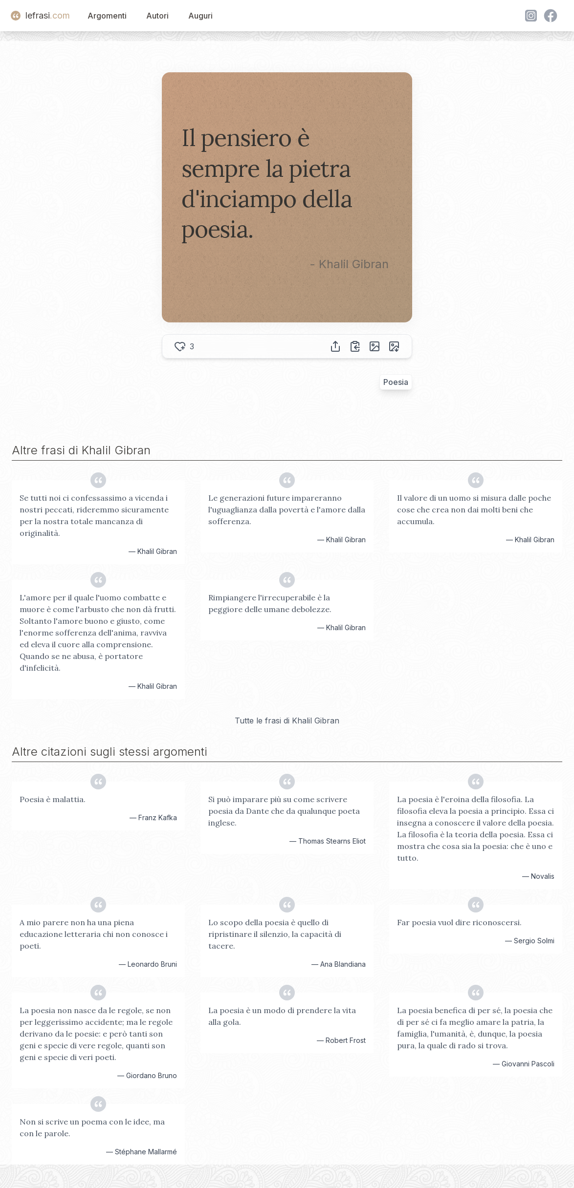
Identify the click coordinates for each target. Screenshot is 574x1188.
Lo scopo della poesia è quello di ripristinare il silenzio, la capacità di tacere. (274, 934)
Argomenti (107, 16)
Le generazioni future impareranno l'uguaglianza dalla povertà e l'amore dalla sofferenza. (286, 509)
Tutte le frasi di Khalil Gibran (287, 720)
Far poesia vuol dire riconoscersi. (459, 922)
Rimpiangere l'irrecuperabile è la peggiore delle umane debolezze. (269, 603)
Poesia (395, 382)
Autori (157, 16)
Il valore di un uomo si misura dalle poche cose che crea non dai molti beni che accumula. (474, 509)
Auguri (200, 16)
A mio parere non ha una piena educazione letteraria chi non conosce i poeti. (94, 934)
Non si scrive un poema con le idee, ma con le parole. (92, 1127)
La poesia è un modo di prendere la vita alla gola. (282, 1016)
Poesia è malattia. (53, 799)
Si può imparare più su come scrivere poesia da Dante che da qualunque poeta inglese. (284, 810)
